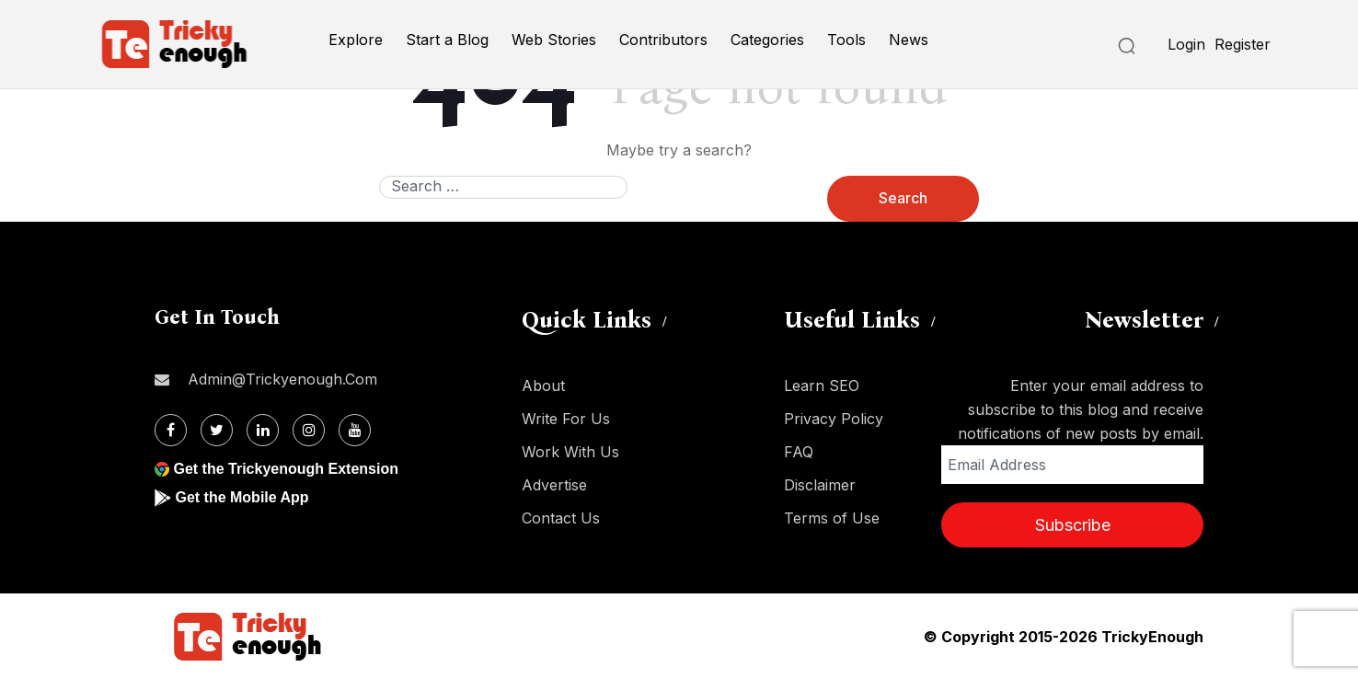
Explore (355, 39)
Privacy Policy (833, 418)
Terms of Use (832, 518)
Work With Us (570, 452)
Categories (767, 39)
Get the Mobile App (241, 497)
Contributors (663, 39)
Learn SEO (821, 385)
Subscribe (1073, 525)
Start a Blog (447, 39)
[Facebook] (171, 430)
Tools (846, 39)
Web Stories (554, 39)
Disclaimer (820, 485)
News (908, 39)
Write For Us (566, 418)
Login (1186, 44)
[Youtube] (355, 430)
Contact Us (561, 518)
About (543, 385)
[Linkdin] (263, 430)
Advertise (554, 485)
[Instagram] (309, 430)
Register (1242, 44)
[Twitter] (217, 430)
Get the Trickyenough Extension (285, 469)
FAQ (798, 452)
